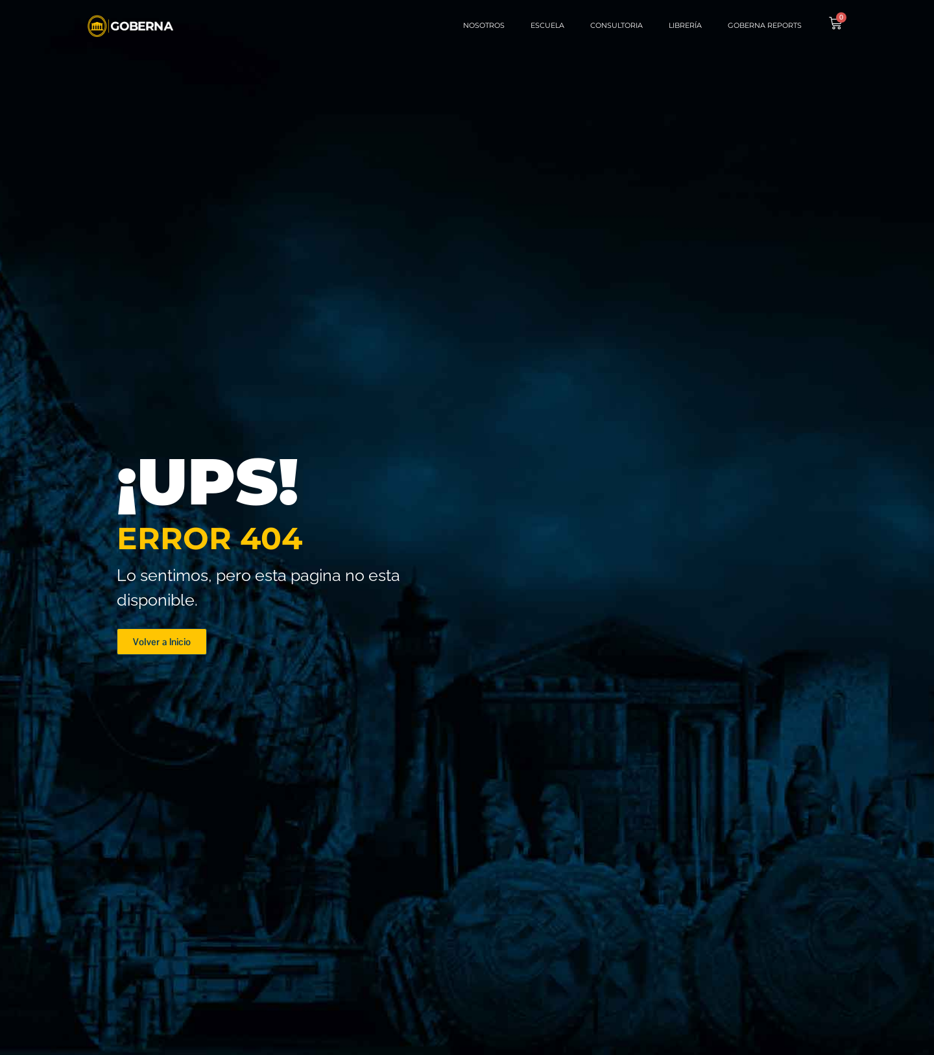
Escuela (547, 25)
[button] (162, 641)
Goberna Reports (765, 25)
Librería (685, 25)
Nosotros (484, 25)
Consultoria (616, 25)
